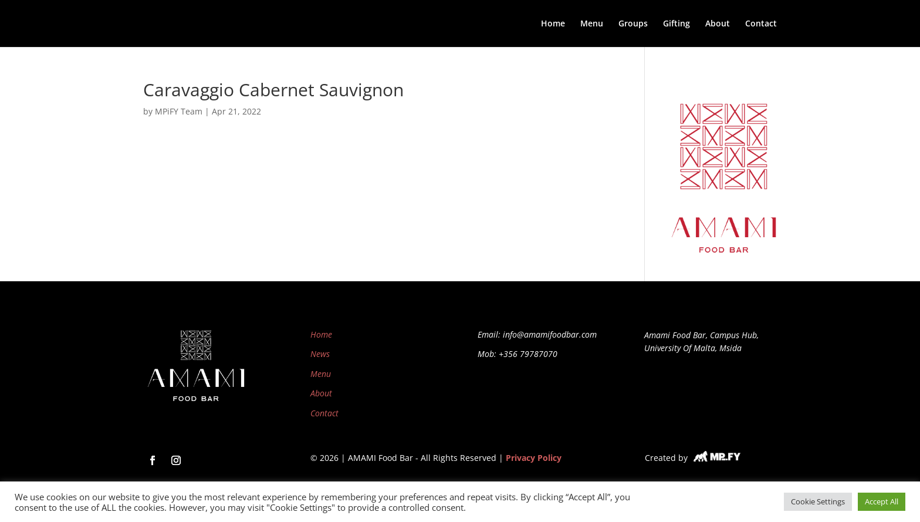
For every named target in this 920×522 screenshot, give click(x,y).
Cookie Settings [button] (818, 501)
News (320, 353)
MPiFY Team (178, 111)
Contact (761, 24)
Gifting (676, 24)
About (717, 24)
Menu (591, 24)
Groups (633, 24)
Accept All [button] (881, 501)
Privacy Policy (534, 457)
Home (553, 24)
